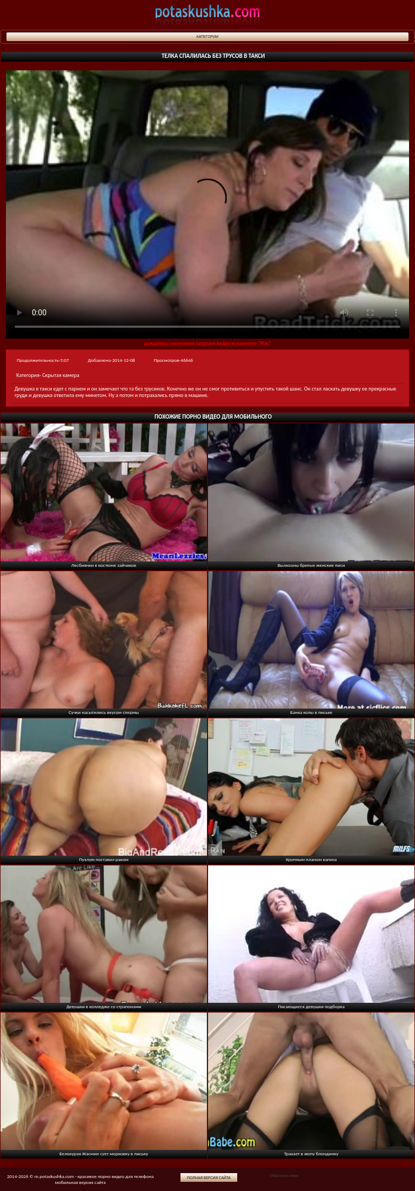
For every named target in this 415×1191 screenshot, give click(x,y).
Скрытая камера (60, 375)
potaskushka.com (207, 15)
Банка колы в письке (311, 712)
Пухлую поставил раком (104, 859)
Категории (208, 36)
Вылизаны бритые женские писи (311, 565)
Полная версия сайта (209, 1177)
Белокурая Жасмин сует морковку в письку (103, 1153)
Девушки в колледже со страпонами (104, 1006)
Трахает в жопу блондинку (311, 1153)
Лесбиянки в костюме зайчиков (103, 565)
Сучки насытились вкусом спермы (104, 712)
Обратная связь (284, 1175)
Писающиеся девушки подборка (311, 1006)
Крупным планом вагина (311, 859)
